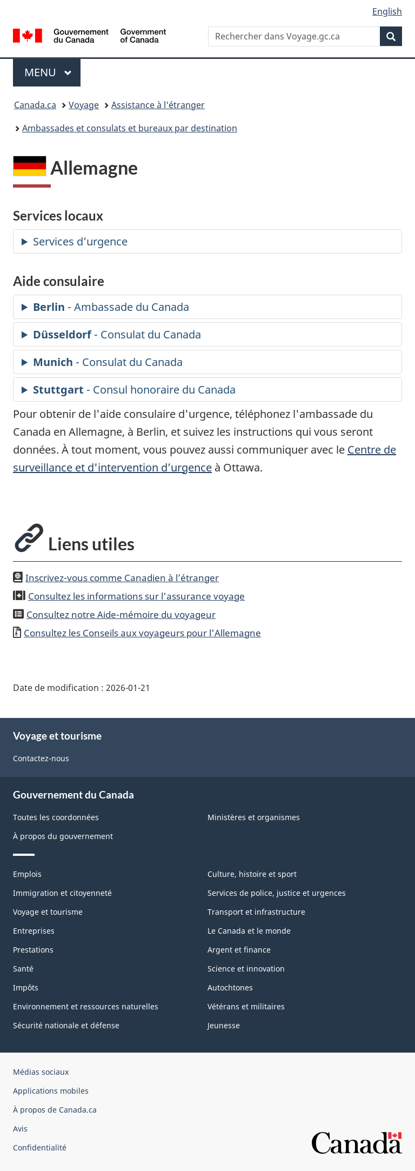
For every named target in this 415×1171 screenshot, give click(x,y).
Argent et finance (239, 949)
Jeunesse (224, 1025)
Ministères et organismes (254, 817)
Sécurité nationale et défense (66, 1025)
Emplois (27, 874)
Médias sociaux (41, 1072)
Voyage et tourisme (48, 912)
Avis (20, 1128)
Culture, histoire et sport (252, 874)
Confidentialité (39, 1147)
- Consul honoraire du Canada (134, 389)
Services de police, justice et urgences (277, 893)
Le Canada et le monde (249, 931)
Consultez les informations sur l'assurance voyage (136, 595)
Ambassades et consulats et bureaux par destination (129, 128)
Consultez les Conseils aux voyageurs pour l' (142, 632)
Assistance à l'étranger (158, 105)
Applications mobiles (51, 1091)
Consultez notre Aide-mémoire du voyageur (121, 614)
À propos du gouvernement (63, 836)
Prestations (33, 949)
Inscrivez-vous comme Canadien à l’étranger (122, 577)
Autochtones (230, 987)
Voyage (84, 105)
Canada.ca (35, 105)
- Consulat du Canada (117, 334)
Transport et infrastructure (256, 912)
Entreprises (34, 931)
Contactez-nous (41, 758)
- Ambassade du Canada (111, 307)
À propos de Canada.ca (55, 1110)
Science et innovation (246, 968)
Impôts (25, 987)
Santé (23, 968)
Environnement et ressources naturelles (85, 1006)
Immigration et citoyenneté (62, 893)
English (387, 11)
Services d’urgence (80, 241)
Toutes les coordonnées (56, 817)
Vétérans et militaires (246, 1006)
